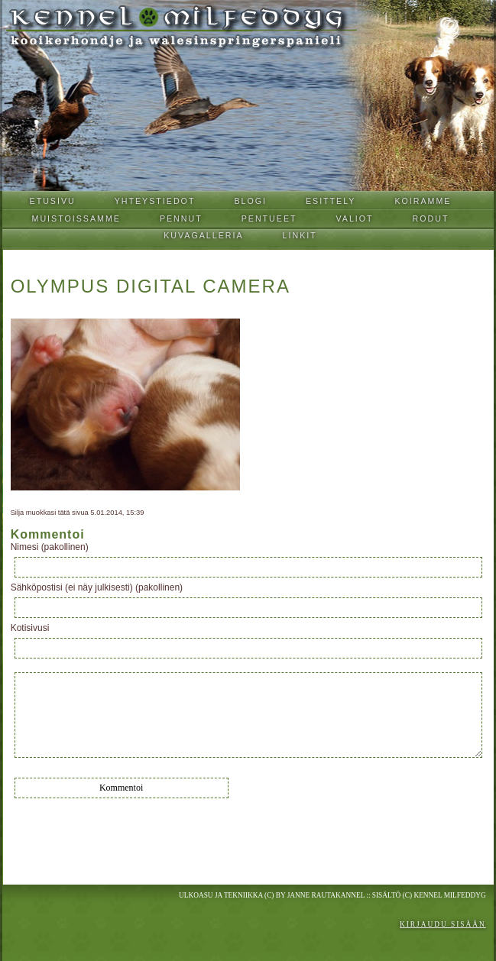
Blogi (250, 200)
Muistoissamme (76, 218)
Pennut (181, 218)
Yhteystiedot (155, 200)
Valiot (355, 218)
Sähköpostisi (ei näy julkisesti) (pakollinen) (97, 587)
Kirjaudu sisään (443, 924)
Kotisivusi (30, 628)
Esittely (331, 200)
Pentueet (269, 218)
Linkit (300, 235)
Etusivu (53, 200)
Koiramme (422, 200)
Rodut (431, 218)
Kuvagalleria (203, 235)
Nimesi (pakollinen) (50, 547)
